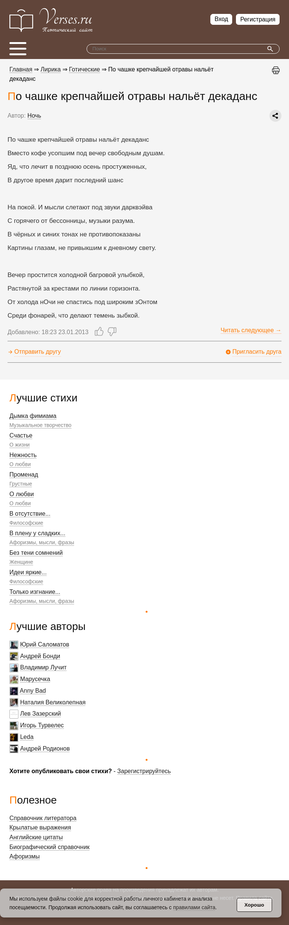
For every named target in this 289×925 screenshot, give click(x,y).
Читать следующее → (251, 330)
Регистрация (257, 19)
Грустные (20, 484)
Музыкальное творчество (40, 425)
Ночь (34, 115)
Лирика (51, 69)
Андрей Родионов (45, 748)
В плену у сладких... (37, 533)
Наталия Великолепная (52, 702)
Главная (20, 69)
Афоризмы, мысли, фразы (41, 542)
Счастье (20, 435)
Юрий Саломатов (44, 644)
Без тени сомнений (36, 553)
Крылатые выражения (40, 827)
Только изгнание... (34, 592)
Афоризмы (24, 856)
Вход (221, 19)
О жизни (19, 445)
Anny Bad (33, 690)
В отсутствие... (29, 513)
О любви (20, 464)
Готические (84, 69)
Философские (26, 523)
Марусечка (35, 679)
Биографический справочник (49, 847)
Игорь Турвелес (42, 725)
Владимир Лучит (43, 667)
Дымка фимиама (32, 416)
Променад (23, 474)
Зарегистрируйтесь (144, 771)
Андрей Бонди (40, 656)
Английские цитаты (36, 837)
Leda (26, 737)
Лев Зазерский (40, 713)
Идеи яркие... (28, 572)
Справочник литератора (42, 818)
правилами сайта (194, 907)
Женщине (21, 562)
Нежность (23, 455)
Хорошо (254, 905)
